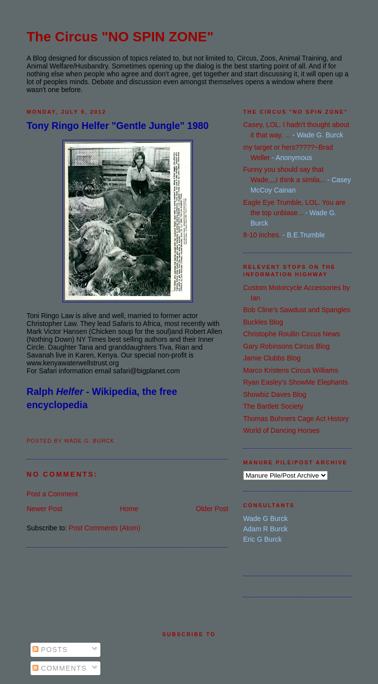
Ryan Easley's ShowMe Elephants (295, 382)
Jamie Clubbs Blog (272, 358)
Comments (59, 668)
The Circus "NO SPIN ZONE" (120, 36)
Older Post (212, 509)
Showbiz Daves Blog (274, 394)
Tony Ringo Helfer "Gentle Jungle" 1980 (118, 125)
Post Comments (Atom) (104, 528)
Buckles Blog (263, 322)
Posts (50, 649)
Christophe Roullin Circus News (291, 334)
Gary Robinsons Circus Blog (286, 346)
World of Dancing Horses (281, 430)
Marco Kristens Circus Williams (290, 370)
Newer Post (44, 509)
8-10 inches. (262, 235)
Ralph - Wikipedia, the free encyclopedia (102, 398)
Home (129, 509)
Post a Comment (52, 494)
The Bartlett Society (273, 406)
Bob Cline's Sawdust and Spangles (296, 310)
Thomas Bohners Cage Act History (296, 419)
